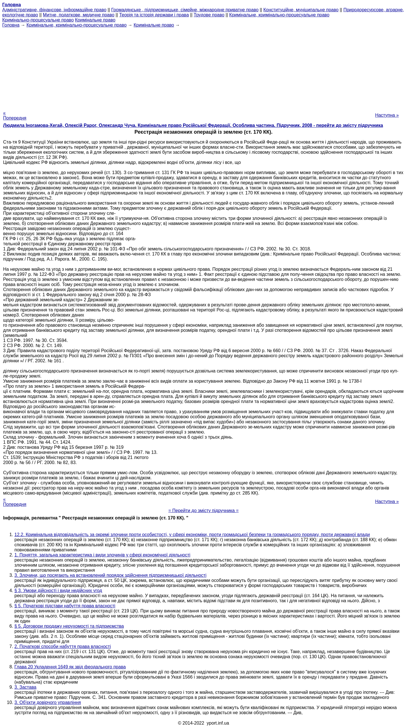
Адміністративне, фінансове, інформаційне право (54, 9)
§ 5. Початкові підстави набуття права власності (64, 605)
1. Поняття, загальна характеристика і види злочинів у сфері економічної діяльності (102, 554)
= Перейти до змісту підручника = (203, 510)
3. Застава (25, 687)
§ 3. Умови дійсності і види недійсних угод (58, 590)
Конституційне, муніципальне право (301, 9)
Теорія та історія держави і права (154, 14)
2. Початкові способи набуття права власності (62, 646)
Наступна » (387, 115)
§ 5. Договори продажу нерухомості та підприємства (69, 626)
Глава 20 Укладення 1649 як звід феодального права (70, 666)
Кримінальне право (95, 20)
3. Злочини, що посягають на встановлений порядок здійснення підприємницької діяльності (110, 575)
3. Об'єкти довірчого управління (47, 702)
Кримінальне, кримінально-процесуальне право (279, 14)
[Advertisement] (203, 67)
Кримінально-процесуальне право (38, 20)
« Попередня (14, 115)
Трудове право (209, 14)
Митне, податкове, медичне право (78, 14)
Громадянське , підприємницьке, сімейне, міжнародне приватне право (185, 9)
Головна (11, 25)
